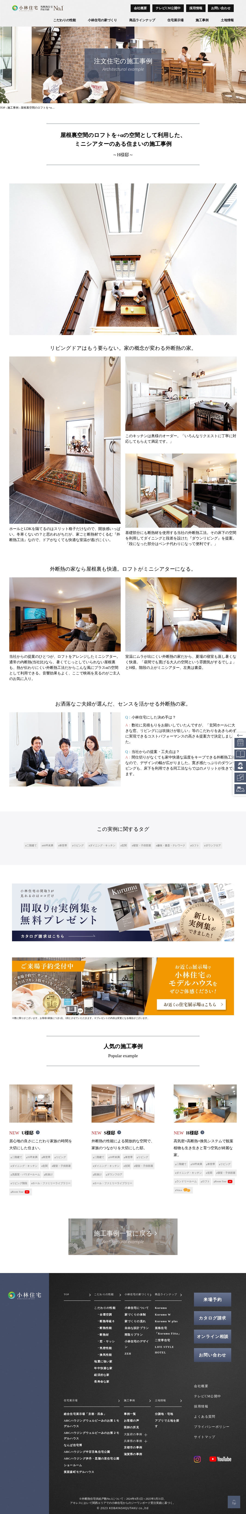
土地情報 (227, 20)
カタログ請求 (212, 1318)
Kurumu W (163, 1314)
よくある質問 (204, 1416)
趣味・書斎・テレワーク (171, 845)
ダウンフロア (213, 845)
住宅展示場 (175, 20)
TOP (2, 107)
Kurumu (161, 1308)
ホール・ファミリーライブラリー (51, 1183)
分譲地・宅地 (164, 1414)
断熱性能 (106, 1328)
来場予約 (212, 1299)
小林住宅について (137, 1308)
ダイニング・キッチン (102, 845)
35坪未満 (32, 1157)
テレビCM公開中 (168, 8)
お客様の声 (131, 1420)
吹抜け (49, 1174)
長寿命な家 (101, 1381)
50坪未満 (115, 1157)
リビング (79, 845)
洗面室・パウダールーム (26, 1174)
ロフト (195, 845)
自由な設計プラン (137, 1328)
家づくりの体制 (135, 1314)
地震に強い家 (103, 1361)
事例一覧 (130, 1414)
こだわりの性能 (64, 20)
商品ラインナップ (142, 20)
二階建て (32, 845)
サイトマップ (204, 1437)
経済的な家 (101, 1375)
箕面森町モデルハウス (79, 1472)
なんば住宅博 (73, 1445)
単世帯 (63, 845)
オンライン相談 (213, 1336)
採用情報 (195, 8)
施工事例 (202, 20)
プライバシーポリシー (212, 1427)
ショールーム (73, 1465)
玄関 (124, 845)
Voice (179, 1190)
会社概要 (140, 8)
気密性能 (106, 1348)
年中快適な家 (103, 1368)
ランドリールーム (186, 1181)
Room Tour (18, 1191)
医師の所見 (131, 1427)
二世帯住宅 (162, 1340)
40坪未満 (48, 845)
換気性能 (106, 1354)
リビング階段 (19, 1183)
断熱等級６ (107, 1321)
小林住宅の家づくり (102, 20)
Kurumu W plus (166, 1321)
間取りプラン (134, 1334)
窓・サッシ (107, 1341)
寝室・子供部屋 (142, 845)
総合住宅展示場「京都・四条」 (85, 1414)
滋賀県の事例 (133, 1454)
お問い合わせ (221, 8)
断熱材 (104, 1334)
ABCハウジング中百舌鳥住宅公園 (87, 1451)
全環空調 (106, 1314)
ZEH (128, 1353)
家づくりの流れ (135, 1321)
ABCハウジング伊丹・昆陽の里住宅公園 (91, 1458)
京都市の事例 (133, 1448)
